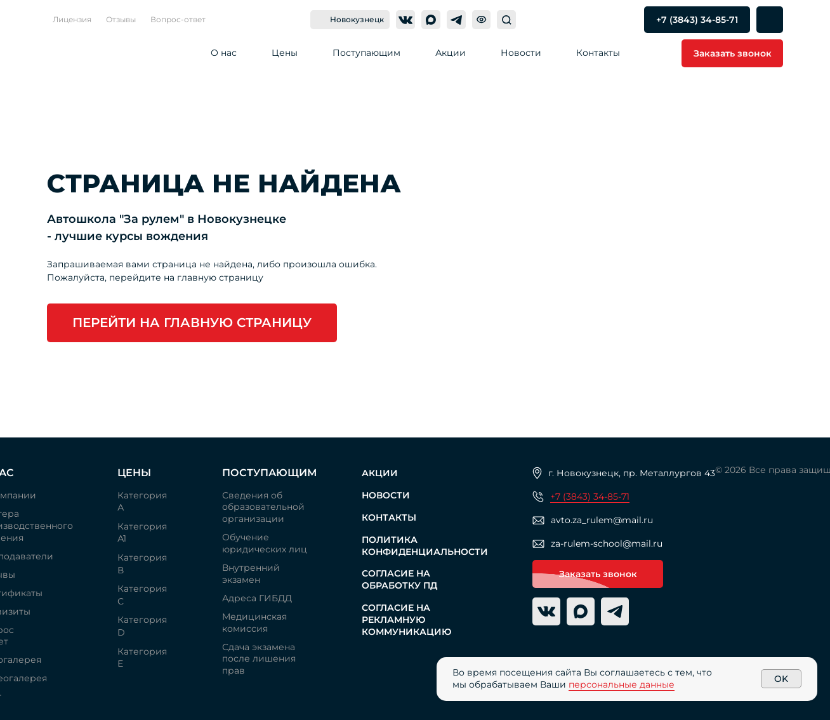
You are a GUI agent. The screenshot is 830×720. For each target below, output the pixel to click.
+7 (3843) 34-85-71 (589, 496)
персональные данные (622, 684)
